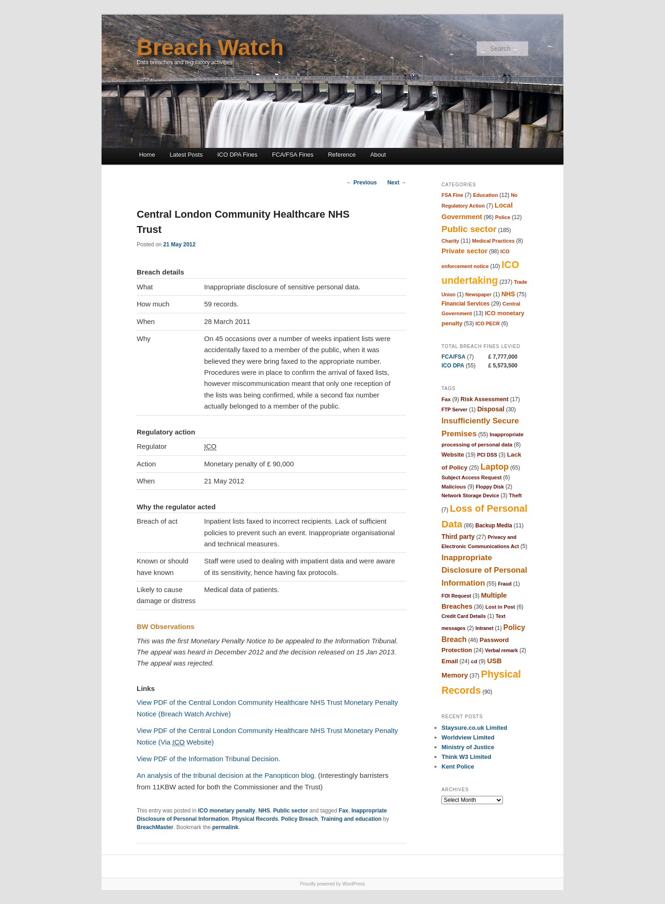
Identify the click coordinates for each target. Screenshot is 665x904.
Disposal (490, 409)
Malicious (453, 486)
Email (449, 661)
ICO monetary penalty (226, 810)
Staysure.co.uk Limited (474, 727)
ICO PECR (488, 323)
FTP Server (454, 409)
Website (452, 454)
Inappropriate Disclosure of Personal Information (484, 570)
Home (147, 154)
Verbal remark (501, 650)
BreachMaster (155, 827)
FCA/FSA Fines (293, 154)
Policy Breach (299, 819)
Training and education (351, 819)
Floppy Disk (490, 486)
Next (396, 182)
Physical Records (255, 819)
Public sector (290, 810)
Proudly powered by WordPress (332, 883)
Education (485, 195)
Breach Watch (210, 47)
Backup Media (493, 525)
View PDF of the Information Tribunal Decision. (208, 759)
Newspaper (479, 294)
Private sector (464, 251)
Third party (458, 536)
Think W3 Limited (466, 756)
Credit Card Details (463, 616)
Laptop (494, 466)
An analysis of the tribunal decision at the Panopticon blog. (226, 775)
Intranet (484, 628)
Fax (344, 810)
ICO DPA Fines (237, 154)
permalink (225, 827)
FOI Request (456, 596)
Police (502, 217)
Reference (342, 154)
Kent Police (457, 766)
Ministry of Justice (467, 747)
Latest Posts (186, 154)
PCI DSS (487, 455)
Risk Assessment (484, 399)
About (378, 154)
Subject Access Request (471, 477)
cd (474, 661)
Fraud (505, 583)
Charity (450, 241)
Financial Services (465, 303)
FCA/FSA (453, 357)
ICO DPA (452, 365)
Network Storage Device (470, 495)
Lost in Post (500, 607)
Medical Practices (493, 241)
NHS (264, 810)
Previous (361, 182)
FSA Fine (452, 195)
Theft (515, 495)
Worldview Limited (468, 737)
